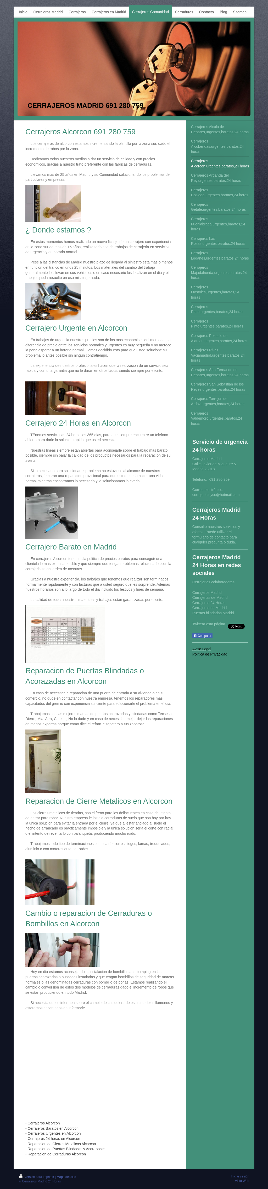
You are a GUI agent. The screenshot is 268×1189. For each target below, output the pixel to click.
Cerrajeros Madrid (207, 592)
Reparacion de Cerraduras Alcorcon (57, 1154)
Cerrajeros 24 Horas (208, 603)
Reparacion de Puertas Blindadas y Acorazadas (66, 1149)
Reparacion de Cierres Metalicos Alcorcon (62, 1144)
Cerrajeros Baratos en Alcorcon (53, 1128)
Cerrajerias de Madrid (210, 597)
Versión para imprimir (37, 1177)
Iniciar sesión (240, 1176)
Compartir (202, 636)
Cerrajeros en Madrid (209, 608)
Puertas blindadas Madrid (213, 613)
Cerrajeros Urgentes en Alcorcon (54, 1133)
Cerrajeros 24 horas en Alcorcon (54, 1139)
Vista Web (242, 1181)
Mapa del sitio (66, 1177)
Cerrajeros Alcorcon (44, 1123)
